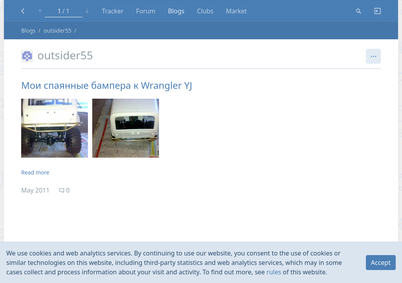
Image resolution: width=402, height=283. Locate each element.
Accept (381, 262)
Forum (145, 11)
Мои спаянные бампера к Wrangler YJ (106, 85)
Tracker (112, 11)
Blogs (176, 11)
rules (274, 272)
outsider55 (57, 30)
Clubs (205, 11)
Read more (35, 172)
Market (236, 11)
